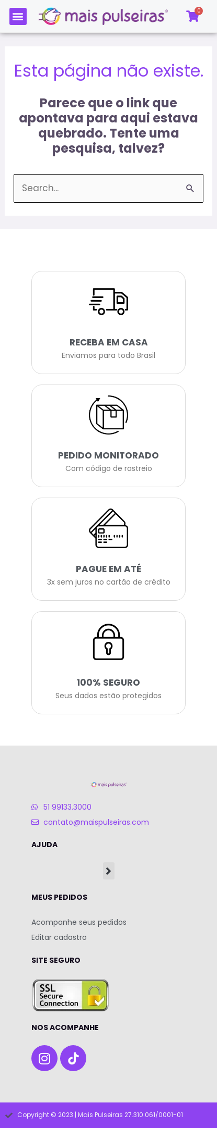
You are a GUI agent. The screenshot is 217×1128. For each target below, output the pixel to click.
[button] (18, 16)
